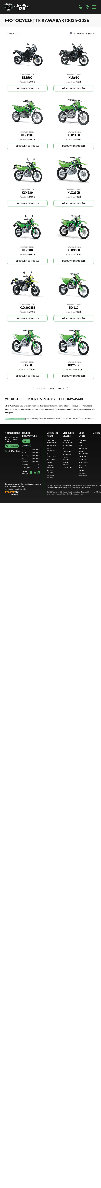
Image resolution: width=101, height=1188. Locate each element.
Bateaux (49, 462)
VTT (48, 453)
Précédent (39, 388)
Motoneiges (67, 454)
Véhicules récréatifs (50, 471)
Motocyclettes (52, 445)
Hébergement (83, 462)
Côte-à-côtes (51, 456)
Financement (67, 467)
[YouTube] (34, 472)
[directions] (87, 7)
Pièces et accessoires (83, 474)
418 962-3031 (13, 451)
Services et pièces (82, 466)
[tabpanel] (31, 459)
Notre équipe (83, 448)
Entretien (82, 470)
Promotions (83, 459)
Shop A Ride (22, 489)
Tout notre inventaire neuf (52, 441)
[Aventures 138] (16, 7)
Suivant (63, 388)
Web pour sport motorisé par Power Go (23, 485)
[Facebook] (30, 472)
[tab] (26, 441)
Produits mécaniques (51, 466)
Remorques (51, 459)
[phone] (80, 7)
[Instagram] (38, 472)
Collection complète (50, 476)
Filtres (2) (11, 33)
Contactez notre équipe (15, 418)
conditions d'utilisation (58, 494)
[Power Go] (24, 493)
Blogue (81, 445)
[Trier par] (82, 33)
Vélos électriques (51, 449)
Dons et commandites (83, 452)
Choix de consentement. (75, 494)
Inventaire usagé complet (67, 441)
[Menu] (94, 6)
